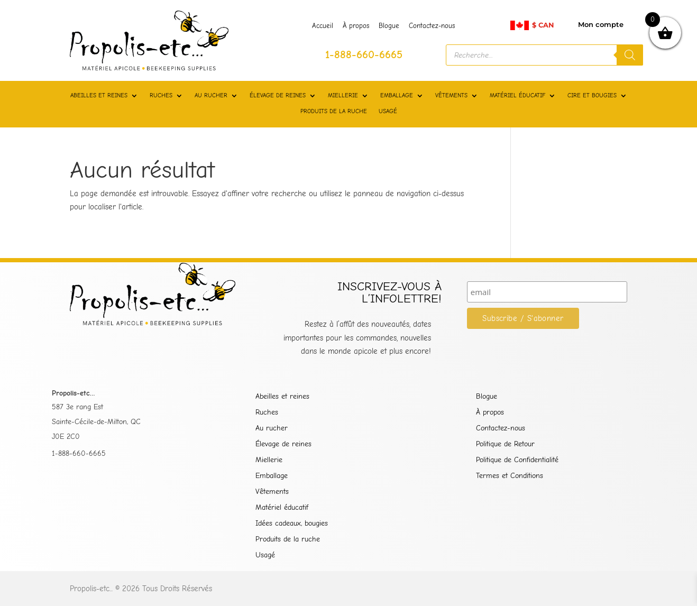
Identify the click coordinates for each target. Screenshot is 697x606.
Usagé (265, 555)
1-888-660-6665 (79, 453)
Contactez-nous (432, 26)
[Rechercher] (630, 55)
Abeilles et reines (282, 397)
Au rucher (271, 429)
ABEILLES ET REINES (98, 95)
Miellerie (268, 460)
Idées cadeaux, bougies (291, 524)
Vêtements (272, 492)
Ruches (266, 413)
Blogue (389, 26)
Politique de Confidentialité (517, 460)
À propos (356, 26)
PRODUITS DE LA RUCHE (333, 111)
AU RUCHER (211, 95)
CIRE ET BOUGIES (592, 95)
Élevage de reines (283, 444)
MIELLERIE (343, 95)
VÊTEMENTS (451, 95)
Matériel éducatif (281, 508)
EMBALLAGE (396, 95)
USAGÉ (388, 111)
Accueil (322, 26)
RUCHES (161, 95)
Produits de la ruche (287, 540)
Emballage (271, 476)
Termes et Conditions (509, 476)
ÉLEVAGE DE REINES (278, 95)
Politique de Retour (505, 444)
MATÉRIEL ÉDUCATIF (517, 95)
